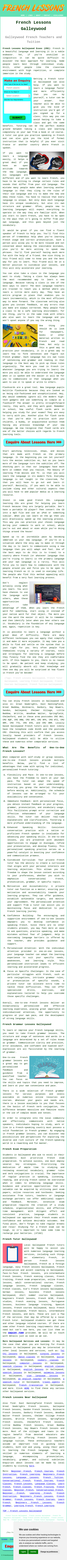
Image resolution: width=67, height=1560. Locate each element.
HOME (23, 15)
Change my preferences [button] (49, 1552)
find (12, 1403)
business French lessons (46, 1292)
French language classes (46, 1286)
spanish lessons (12, 1372)
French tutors (33, 726)
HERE (26, 1388)
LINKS (30, 15)
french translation (31, 1385)
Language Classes (45, 1484)
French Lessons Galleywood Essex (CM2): (27, 48)
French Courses (44, 1471)
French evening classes (38, 1276)
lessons (29, 1463)
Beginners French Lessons (36, 1496)
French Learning (30, 1474)
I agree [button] (23, 1552)
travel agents (51, 1382)
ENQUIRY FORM (16, 1333)
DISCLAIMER (58, 15)
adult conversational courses (34, 1283)
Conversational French (16, 1480)
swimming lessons (54, 1372)
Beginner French (21, 1471)
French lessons (31, 701)
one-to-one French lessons (21, 760)
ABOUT (38, 15)
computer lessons (31, 1363)
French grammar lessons (42, 1033)
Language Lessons (27, 1477)
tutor (52, 97)
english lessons (33, 1369)
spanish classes (12, 1366)
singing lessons (50, 1354)
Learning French (40, 1493)
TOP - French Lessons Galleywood (22, 1511)
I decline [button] (33, 1552)
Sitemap (4, 1539)
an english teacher (30, 1379)
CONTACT (47, 15)
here (31, 1466)
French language (38, 1450)
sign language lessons (42, 1376)
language (23, 156)
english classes (54, 1366)
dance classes (26, 1357)
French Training (44, 1487)
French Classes (22, 1487)
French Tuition (53, 1477)
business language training (34, 1304)
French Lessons (23, 1484)
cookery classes (48, 1360)
